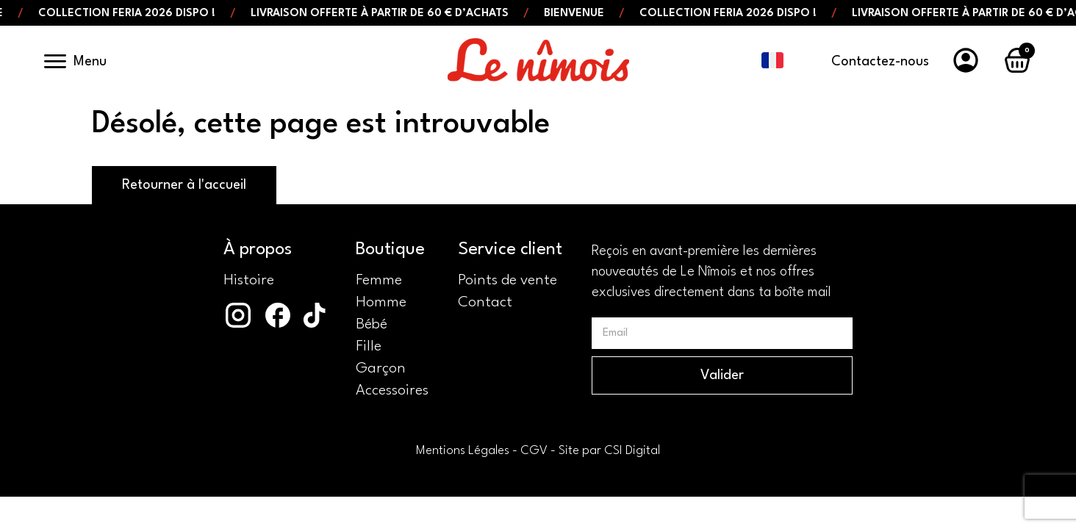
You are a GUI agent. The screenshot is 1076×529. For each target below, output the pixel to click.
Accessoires (392, 391)
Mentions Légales (462, 451)
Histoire (248, 280)
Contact (485, 302)
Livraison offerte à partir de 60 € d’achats (387, 13)
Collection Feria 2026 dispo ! (134, 13)
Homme (381, 302)
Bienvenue (581, 13)
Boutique (390, 250)
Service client (510, 250)
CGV (534, 451)
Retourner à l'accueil (184, 185)
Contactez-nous (880, 61)
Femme (379, 280)
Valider (722, 375)
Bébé (371, 324)
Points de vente (507, 280)
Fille (368, 346)
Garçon (381, 368)
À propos (257, 250)
